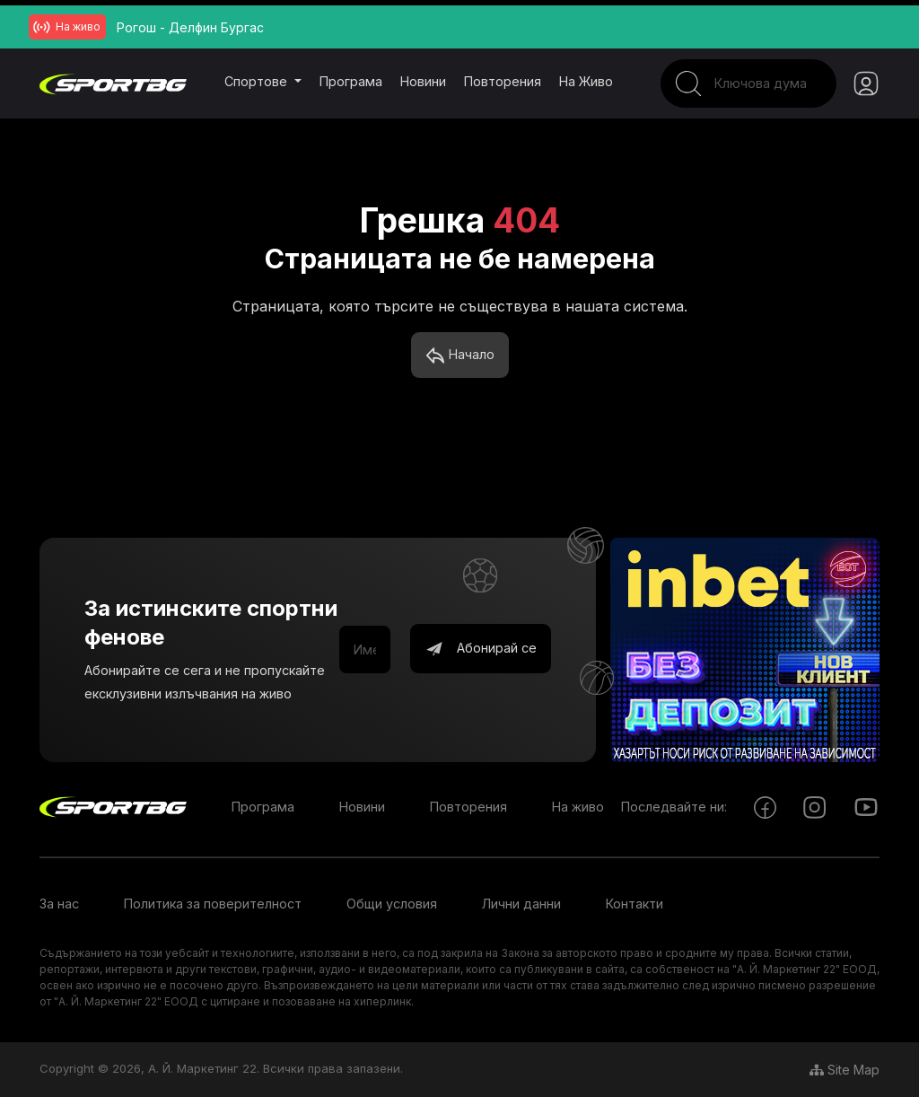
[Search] (748, 83)
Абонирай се (480, 649)
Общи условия (391, 903)
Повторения (502, 81)
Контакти (634, 903)
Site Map (845, 1069)
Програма (350, 81)
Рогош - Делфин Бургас (190, 27)
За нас (59, 903)
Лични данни (521, 903)
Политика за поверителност (213, 903)
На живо (586, 81)
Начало (460, 355)
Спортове (257, 81)
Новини (423, 81)
